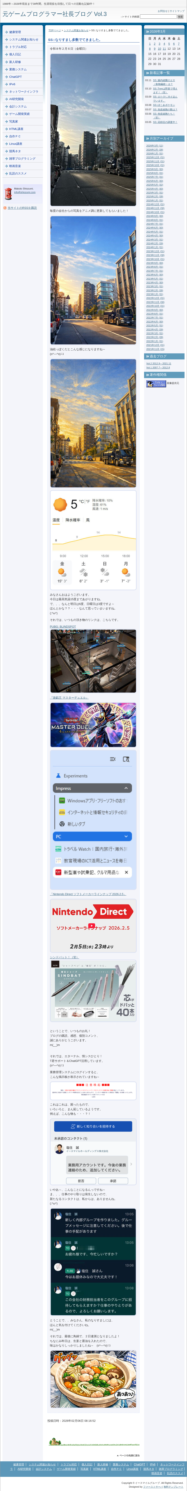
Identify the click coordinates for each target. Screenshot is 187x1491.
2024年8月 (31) (154, 220)
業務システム (18, 69)
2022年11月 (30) (155, 302)
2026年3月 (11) (154, 145)
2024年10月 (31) (155, 212)
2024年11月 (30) (155, 208)
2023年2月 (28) (154, 290)
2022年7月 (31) (154, 317)
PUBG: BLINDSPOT (63, 626)
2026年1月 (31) (154, 153)
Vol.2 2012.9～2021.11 (158, 363)
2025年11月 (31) (155, 161)
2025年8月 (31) (154, 173)
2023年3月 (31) (154, 286)
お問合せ (163, 11)
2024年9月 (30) (154, 216)
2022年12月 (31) (155, 298)
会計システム (18, 106)
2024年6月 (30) (154, 227)
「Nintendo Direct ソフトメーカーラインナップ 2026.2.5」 (88, 894)
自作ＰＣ (15, 136)
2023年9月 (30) (154, 263)
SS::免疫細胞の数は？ (165, 109)
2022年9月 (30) (154, 310)
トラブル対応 (18, 47)
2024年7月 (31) (154, 224)
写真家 (13, 121)
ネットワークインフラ (23, 91)
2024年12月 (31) (155, 204)
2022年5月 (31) (154, 325)
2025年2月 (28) (154, 196)
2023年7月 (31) (154, 271)
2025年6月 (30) (154, 181)
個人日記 (15, 54)
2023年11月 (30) (155, 255)
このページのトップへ (128, 1455)
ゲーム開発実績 (19, 114)
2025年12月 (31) (155, 157)
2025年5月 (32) (154, 184)
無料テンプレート (173, 1486)
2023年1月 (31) (154, 294)
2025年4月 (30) (154, 188)
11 (164, 48)
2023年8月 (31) (154, 266)
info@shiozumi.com (25, 192)
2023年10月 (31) (155, 259)
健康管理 (15, 32)
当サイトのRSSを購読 (22, 207)
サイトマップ (177, 11)
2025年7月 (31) (154, 177)
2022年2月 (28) (154, 337)
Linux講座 (15, 143)
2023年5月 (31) (154, 278)
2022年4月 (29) (154, 329)
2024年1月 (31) (154, 247)
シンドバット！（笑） (64, 957)
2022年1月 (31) (154, 341)
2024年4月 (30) (154, 235)
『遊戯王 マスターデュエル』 (69, 697)
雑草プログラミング (22, 158)
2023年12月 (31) (155, 251)
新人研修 (15, 62)
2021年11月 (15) (155, 349)
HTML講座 (16, 129)
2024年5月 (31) (154, 231)
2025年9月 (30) (154, 169)
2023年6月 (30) (154, 274)
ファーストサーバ (153, 1486)
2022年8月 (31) (154, 313)
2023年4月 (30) (154, 282)
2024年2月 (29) (154, 243)
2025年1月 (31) (154, 200)
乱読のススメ (18, 173)
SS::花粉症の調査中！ (165, 122)
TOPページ (55, 30)
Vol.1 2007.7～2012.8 (158, 367)
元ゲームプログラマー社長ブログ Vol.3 (54, 14)
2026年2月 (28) (154, 149)
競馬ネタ (15, 151)
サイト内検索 (132, 16)
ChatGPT (15, 76)
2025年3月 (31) (154, 192)
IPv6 (12, 84)
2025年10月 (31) (155, 165)
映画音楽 (15, 166)
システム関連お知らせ (76, 30)
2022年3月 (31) (154, 333)
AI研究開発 (16, 99)
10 (159, 48)
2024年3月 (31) (154, 239)
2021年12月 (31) (155, 345)
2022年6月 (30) (154, 321)
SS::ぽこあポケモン (164, 105)
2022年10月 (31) (155, 306)
